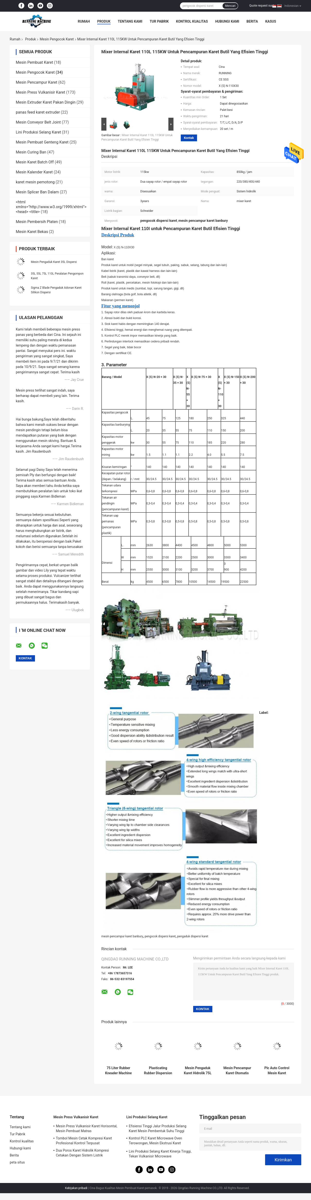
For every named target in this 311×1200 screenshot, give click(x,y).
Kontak (189, 138)
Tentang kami (130, 21)
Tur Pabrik (159, 21)
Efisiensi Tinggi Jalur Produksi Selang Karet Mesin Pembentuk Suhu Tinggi (157, 1128)
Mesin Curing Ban (31, 152)
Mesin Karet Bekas (32, 231)
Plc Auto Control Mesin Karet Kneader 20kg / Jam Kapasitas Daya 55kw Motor (277, 1070)
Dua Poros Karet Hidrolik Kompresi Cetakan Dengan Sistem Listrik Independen (82, 1153)
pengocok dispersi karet (160, 936)
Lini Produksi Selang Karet (38, 132)
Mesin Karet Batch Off (35, 162)
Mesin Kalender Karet (34, 172)
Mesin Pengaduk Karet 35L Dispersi (54, 262)
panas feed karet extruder (38, 112)
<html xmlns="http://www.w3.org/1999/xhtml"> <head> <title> (51, 207)
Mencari (230, 6)
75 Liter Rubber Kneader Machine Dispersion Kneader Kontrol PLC (118, 1070)
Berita (252, 21)
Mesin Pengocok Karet (57, 39)
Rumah (84, 21)
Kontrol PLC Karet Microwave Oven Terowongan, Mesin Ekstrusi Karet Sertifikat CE (155, 1141)
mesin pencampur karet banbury (122, 936)
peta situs (17, 1162)
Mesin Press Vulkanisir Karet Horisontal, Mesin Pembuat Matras (86, 1128)
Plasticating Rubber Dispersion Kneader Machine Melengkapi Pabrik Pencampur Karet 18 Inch (158, 1070)
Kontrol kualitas (192, 21)
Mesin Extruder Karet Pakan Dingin (46, 102)
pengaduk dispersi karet (192, 936)
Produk (104, 21)
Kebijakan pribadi (76, 1188)
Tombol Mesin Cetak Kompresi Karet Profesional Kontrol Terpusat (84, 1140)
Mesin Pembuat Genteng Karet (42, 142)
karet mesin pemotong (35, 182)
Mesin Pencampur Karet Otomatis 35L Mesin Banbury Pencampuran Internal (237, 1070)
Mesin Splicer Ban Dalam (37, 192)
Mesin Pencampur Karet (36, 82)
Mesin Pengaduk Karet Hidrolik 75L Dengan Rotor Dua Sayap (198, 1070)
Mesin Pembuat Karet (34, 62)
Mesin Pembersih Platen (37, 221)
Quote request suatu (262, 5)
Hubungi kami (227, 21)
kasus (270, 21)
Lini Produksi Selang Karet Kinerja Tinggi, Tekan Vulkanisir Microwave (160, 1153)
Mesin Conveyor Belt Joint (38, 122)
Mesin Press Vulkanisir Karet (40, 92)
